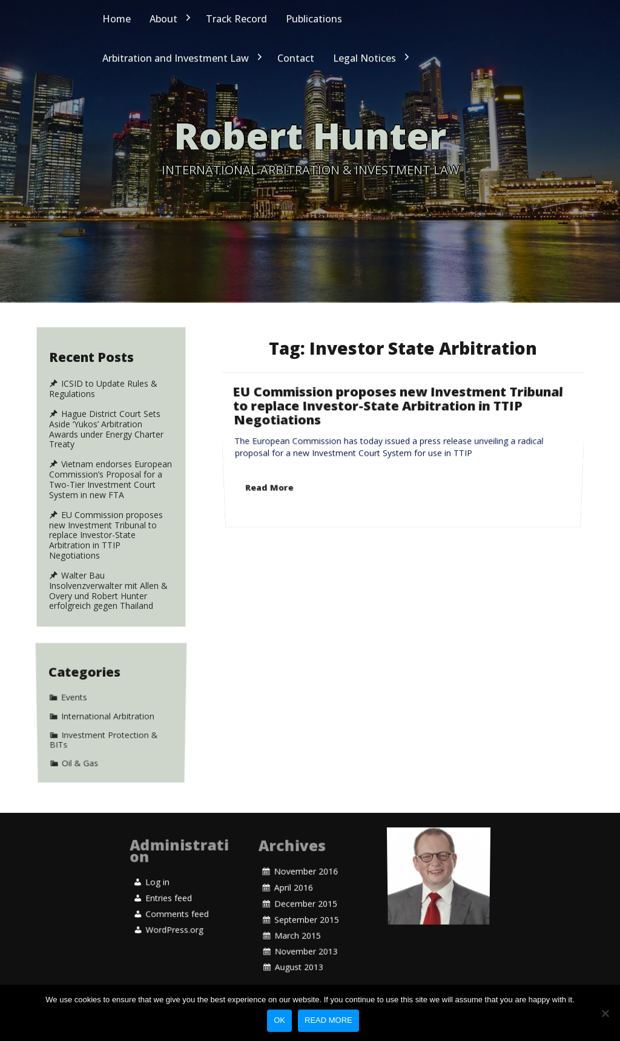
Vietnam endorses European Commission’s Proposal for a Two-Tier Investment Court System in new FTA (110, 479)
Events (74, 710)
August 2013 (299, 923)
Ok (279, 1020)
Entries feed (168, 892)
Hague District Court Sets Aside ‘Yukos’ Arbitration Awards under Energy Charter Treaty (106, 429)
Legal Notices (364, 58)
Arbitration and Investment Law (175, 58)
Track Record (236, 18)
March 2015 (297, 916)
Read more (328, 1020)
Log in (157, 888)
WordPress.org (174, 900)
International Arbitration (107, 714)
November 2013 (306, 920)
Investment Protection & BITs (103, 720)
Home (116, 18)
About (163, 18)
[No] (605, 1013)
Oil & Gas (80, 726)
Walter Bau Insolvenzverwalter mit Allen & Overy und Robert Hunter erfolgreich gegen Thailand (108, 590)
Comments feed (176, 896)
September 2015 (306, 912)
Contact (295, 58)
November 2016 (305, 900)
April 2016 (292, 903)
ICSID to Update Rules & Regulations (103, 388)
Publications (314, 18)
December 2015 (305, 908)
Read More (272, 460)
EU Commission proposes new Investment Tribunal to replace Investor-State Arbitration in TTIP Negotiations (398, 439)
